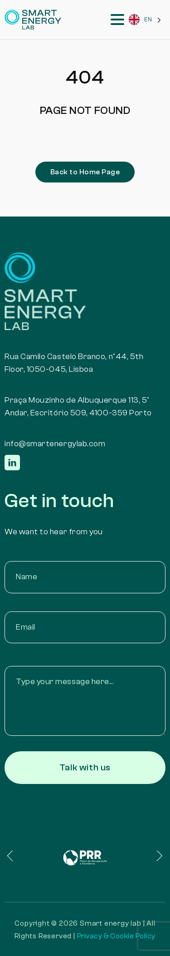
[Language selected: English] (144, 19)
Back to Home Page (85, 172)
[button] (23, 855)
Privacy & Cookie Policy (116, 936)
